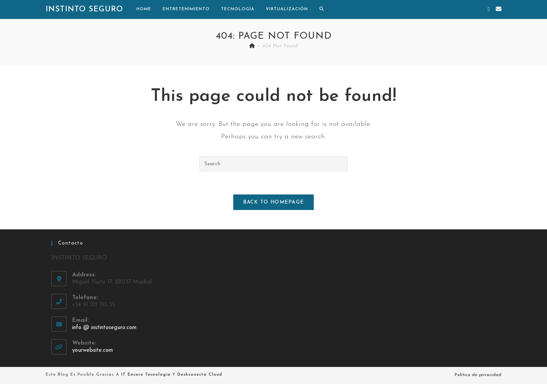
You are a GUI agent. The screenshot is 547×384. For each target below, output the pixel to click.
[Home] (252, 46)
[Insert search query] (273, 163)
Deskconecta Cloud (199, 375)
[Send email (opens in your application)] (498, 9)
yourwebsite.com (92, 350)
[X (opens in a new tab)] (489, 9)
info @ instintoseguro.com (104, 328)
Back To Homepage (273, 202)
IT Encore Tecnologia (146, 375)
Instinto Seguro (84, 9)
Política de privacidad (478, 375)
